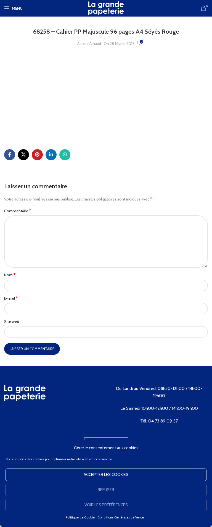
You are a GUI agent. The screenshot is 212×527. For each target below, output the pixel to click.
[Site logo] (106, 7)
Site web (11, 321)
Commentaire (17, 210)
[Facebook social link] (9, 154)
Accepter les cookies (106, 474)
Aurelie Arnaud (89, 43)
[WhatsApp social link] (64, 154)
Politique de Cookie (80, 517)
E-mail (11, 298)
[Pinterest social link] (37, 154)
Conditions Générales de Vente (120, 517)
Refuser (106, 489)
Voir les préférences (106, 504)
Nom (9, 274)
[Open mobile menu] (13, 8)
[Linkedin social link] (51, 154)
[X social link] (23, 154)
